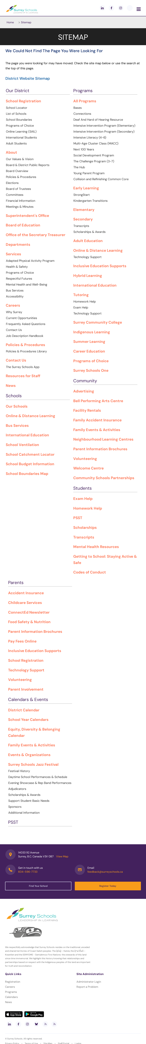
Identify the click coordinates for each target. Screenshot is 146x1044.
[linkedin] (102, 8)
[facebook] (111, 8)
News (8, 1002)
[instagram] (120, 8)
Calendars (11, 997)
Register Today (107, 885)
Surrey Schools (15, 1038)
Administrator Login (88, 981)
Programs (11, 992)
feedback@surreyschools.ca (105, 872)
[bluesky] (36, 1024)
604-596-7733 (27, 872)
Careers (10, 987)
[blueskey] (130, 8)
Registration (12, 981)
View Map (62, 856)
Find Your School (38, 885)
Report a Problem (87, 987)
